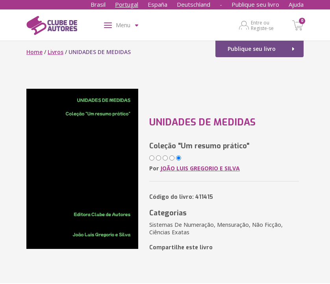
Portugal (126, 4)
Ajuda (296, 4)
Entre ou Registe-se (262, 25)
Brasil (98, 4)
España (157, 4)
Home (34, 52)
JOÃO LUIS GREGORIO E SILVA (200, 168)
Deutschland (193, 4)
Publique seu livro (255, 4)
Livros (55, 52)
